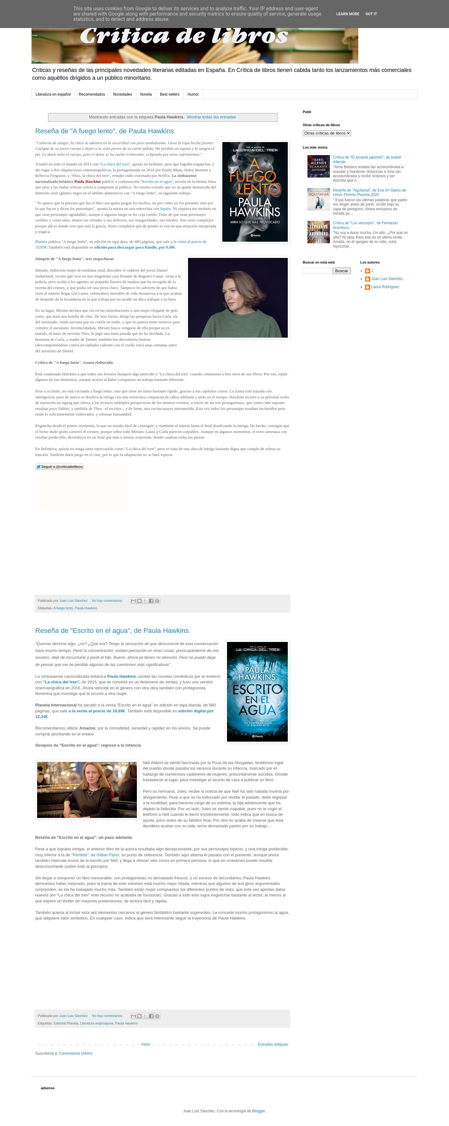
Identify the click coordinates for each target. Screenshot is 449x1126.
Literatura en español (53, 94)
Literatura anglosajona (96, 1023)
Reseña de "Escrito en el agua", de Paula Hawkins (112, 630)
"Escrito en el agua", (157, 181)
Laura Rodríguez (385, 287)
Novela (146, 94)
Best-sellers (170, 94)
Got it (371, 14)
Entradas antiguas (273, 1044)
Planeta (41, 241)
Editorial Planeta (66, 1023)
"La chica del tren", (115, 164)
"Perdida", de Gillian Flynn (95, 855)
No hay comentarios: (108, 600)
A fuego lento (63, 608)
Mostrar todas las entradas (211, 117)
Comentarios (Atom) (75, 1053)
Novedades (122, 94)
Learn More (348, 14)
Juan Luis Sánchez (387, 279)
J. (372, 270)
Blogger (258, 1111)
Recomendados (92, 94)
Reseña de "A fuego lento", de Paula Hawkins (104, 131)
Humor (193, 94)
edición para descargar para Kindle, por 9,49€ (134, 247)
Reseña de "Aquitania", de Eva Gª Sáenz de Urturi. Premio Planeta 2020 (369, 192)
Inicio (146, 1044)
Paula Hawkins (87, 181)
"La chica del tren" (61, 682)
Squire (165, 208)
